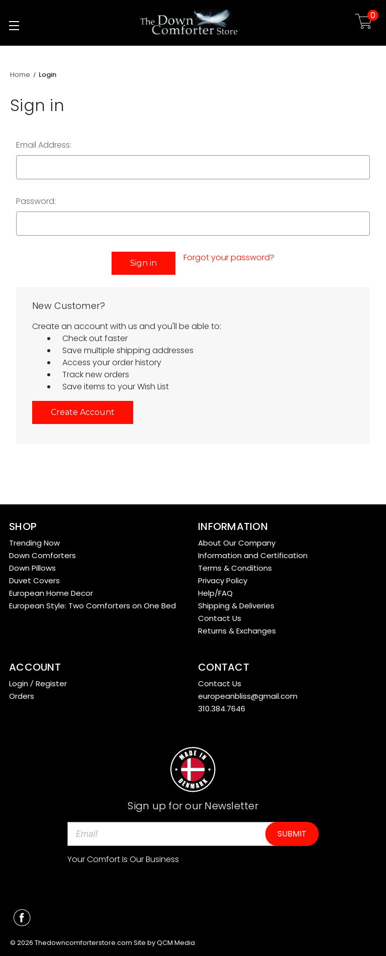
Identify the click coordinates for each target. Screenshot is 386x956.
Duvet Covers (34, 580)
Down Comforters (42, 555)
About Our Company (236, 543)
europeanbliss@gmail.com (248, 696)
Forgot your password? (228, 257)
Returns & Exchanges (237, 630)
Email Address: (43, 145)
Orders (21, 696)
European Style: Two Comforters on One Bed (92, 605)
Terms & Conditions (235, 568)
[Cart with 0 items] (363, 23)
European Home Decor (51, 593)
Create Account (83, 412)
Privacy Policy (222, 580)
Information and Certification (253, 555)
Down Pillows (32, 568)
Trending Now (34, 543)
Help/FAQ (215, 593)
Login (18, 683)
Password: (36, 201)
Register (51, 683)
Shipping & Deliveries (236, 605)
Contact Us (219, 618)
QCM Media (176, 942)
